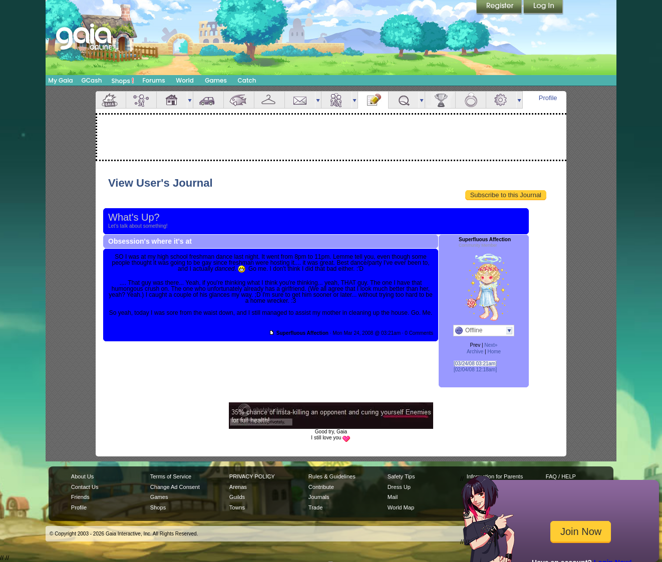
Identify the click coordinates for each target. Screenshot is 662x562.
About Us (82, 476)
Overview (111, 100)
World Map (401, 507)
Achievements (440, 100)
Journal (373, 100)
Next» (490, 345)
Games (216, 80)
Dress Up (399, 487)
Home (494, 351)
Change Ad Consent (175, 487)
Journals (318, 497)
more (190, 100)
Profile (548, 98)
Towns (237, 507)
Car (208, 100)
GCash (92, 80)
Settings (501, 100)
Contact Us (85, 487)
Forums (153, 80)
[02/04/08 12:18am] (475, 369)
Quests (404, 100)
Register (499, 7)
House (172, 100)
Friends (336, 100)
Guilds (237, 497)
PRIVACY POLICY (252, 476)
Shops (123, 81)
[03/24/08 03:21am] (475, 363)
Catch (247, 80)
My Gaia (60, 80)
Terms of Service (170, 476)
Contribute (321, 487)
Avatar (141, 100)
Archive (475, 351)
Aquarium (239, 100)
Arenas (238, 487)
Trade (315, 507)
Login (543, 7)
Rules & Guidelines (332, 476)
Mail (300, 100)
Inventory (269, 100)
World (185, 80)
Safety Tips (401, 476)
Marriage (471, 100)
